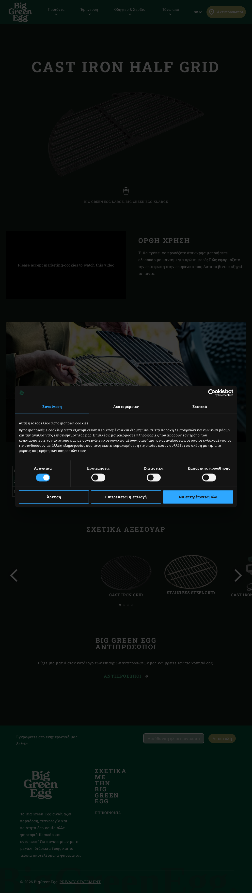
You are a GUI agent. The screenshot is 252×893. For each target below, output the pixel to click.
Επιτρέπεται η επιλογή (126, 497)
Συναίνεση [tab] (52, 406)
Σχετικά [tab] (199, 406)
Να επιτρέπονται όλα (198, 497)
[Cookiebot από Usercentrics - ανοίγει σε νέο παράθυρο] (211, 392)
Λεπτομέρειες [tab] (126, 406)
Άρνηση (54, 497)
